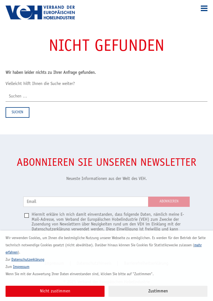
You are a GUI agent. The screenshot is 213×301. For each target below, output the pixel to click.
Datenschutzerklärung (51, 229)
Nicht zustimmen (55, 291)
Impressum (21, 267)
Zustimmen (158, 291)
